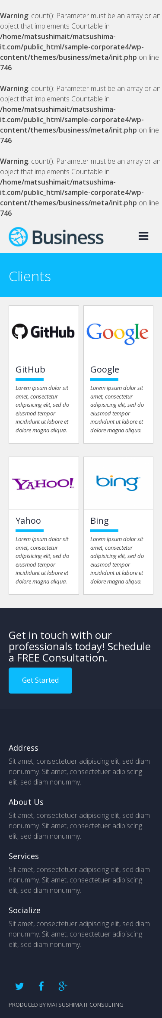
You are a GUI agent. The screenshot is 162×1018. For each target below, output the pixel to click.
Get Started (40, 680)
